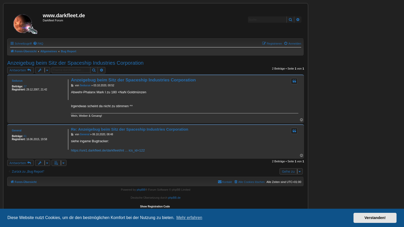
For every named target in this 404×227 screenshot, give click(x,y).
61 (25, 136)
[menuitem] (38, 43)
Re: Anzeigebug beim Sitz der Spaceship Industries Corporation (129, 129)
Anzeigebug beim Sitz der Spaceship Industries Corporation (75, 63)
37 (25, 86)
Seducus (17, 80)
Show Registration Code (155, 206)
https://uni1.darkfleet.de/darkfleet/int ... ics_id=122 (108, 150)
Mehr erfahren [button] (189, 217)
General (16, 130)
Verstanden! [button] (375, 218)
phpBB (141, 189)
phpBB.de (174, 197)
